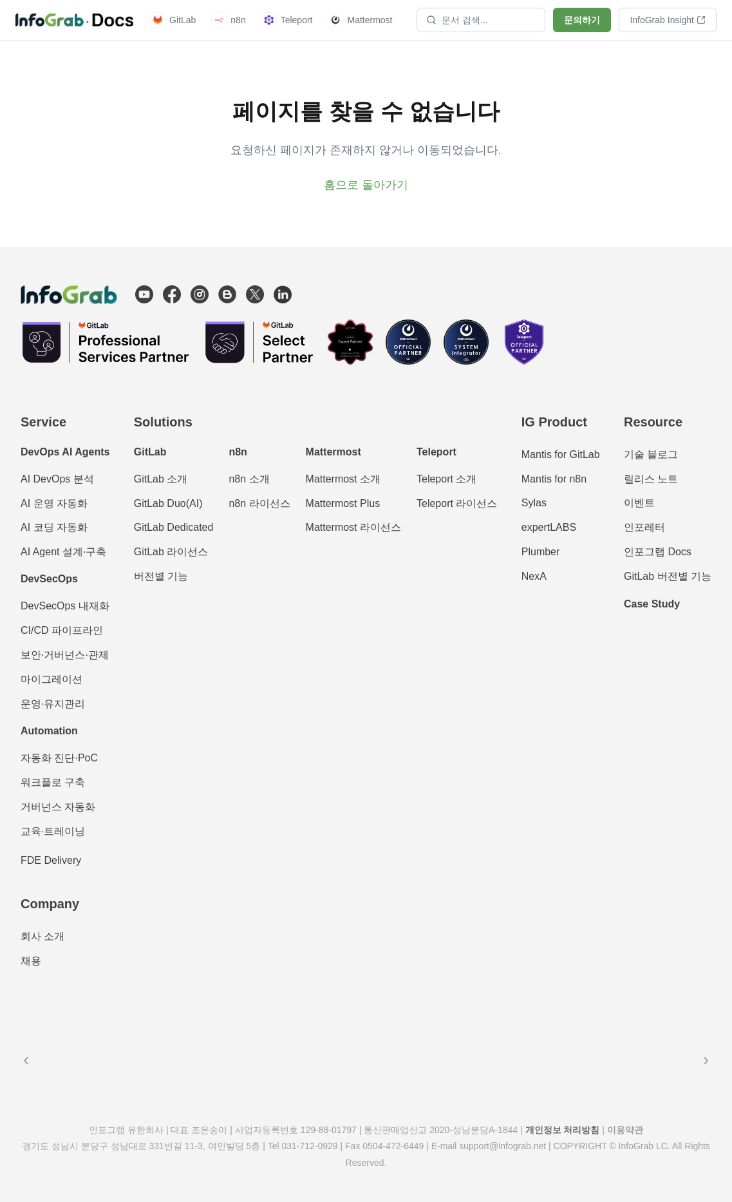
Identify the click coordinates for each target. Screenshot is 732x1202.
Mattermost (360, 20)
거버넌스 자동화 (58, 806)
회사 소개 (42, 936)
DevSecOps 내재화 (65, 605)
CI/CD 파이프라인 (62, 630)
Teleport (287, 20)
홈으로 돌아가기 (366, 184)
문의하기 (582, 20)
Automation (49, 730)
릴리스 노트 (651, 478)
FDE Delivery (51, 860)
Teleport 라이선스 (457, 503)
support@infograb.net (502, 1146)
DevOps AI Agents (65, 451)
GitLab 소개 (161, 478)
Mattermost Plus (343, 503)
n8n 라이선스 (259, 503)
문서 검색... (457, 20)
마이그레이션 (51, 679)
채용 (31, 960)
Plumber (540, 551)
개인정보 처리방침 (562, 1130)
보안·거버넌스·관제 (65, 654)
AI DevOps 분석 (57, 478)
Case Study (652, 603)
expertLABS (548, 527)
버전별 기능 (161, 576)
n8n (228, 20)
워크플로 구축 (53, 782)
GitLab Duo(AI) (168, 503)
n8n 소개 (249, 478)
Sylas (534, 502)
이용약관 (625, 1130)
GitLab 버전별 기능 (667, 576)
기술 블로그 (651, 454)
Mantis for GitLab (560, 454)
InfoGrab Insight (668, 20)
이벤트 (639, 502)
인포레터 (644, 527)
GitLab (173, 20)
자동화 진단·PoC (59, 757)
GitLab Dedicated (174, 527)
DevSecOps (49, 578)
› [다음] (706, 1059)
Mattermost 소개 (343, 478)
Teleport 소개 (446, 478)
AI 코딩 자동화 (54, 527)
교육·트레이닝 (53, 831)
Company (50, 904)
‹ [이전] (26, 1059)
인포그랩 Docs (657, 551)
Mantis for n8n (554, 478)
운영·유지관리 (53, 703)
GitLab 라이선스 (171, 551)
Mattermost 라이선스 (353, 527)
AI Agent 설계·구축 (63, 551)
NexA (534, 576)
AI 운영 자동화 (54, 503)
